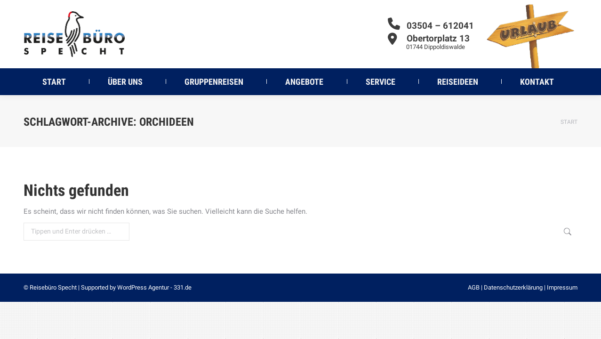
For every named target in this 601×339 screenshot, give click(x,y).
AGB (474, 287)
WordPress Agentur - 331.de (154, 287)
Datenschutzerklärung (513, 287)
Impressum (562, 287)
